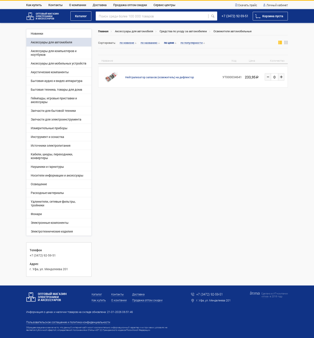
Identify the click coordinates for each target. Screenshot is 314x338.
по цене (169, 42)
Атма (265, 296)
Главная (103, 31)
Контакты (55, 5)
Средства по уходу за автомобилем (183, 31)
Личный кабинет (277, 5)
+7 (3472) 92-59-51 (235, 16)
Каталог (81, 16)
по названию (149, 43)
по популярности (192, 43)
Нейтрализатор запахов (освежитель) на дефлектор (159, 77)
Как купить (34, 5)
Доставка (100, 5)
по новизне (127, 43)
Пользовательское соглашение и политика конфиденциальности (68, 322)
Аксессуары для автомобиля (134, 31)
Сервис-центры (164, 5)
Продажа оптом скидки (130, 5)
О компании (77, 5)
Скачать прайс (247, 5)
